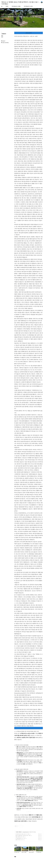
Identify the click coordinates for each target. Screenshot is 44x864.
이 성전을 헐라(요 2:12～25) (20, 838)
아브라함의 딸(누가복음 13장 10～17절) (22, 834)
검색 (39, 2)
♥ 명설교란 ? (3, 41)
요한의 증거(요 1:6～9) (19, 839)
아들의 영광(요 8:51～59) (19, 836)
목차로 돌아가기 (29, 33)
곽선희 (7, 6)
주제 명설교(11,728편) (16, 6)
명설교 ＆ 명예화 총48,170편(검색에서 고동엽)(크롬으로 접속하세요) (21, 2)
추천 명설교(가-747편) (28, 6)
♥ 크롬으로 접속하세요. (5, 42)
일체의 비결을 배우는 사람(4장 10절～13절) (22, 835)
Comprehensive (25, 832)
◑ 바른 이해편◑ (18, 832)
